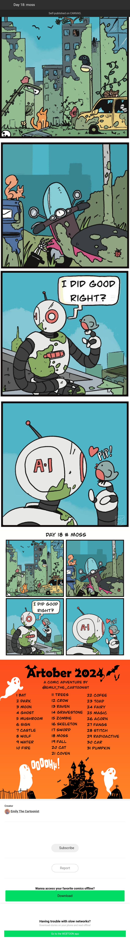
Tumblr (80, 834)
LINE (35, 834)
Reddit (96, 834)
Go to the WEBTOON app (65, 933)
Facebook (50, 834)
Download (64, 896)
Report (65, 868)
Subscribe (66, 848)
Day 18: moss (24, 5)
